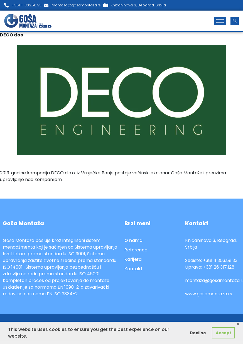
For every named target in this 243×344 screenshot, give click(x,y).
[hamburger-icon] (220, 21)
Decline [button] (198, 333)
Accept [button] (223, 333)
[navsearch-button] (234, 21)
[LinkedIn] (237, 5)
